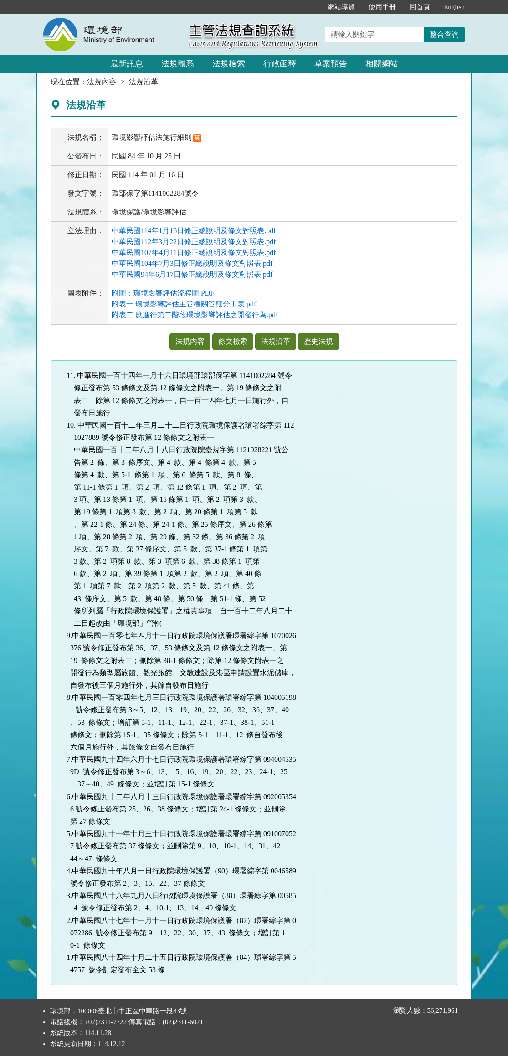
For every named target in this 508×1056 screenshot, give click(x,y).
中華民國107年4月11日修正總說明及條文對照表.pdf (194, 252)
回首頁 (420, 6)
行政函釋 (279, 63)
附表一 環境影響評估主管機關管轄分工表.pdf (184, 304)
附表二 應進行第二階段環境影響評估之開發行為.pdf (195, 315)
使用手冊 (382, 6)
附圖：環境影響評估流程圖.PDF (163, 293)
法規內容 (101, 82)
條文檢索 (232, 341)
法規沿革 (275, 341)
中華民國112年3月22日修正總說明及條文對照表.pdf (194, 241)
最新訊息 (126, 63)
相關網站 (381, 63)
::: (311, 6)
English (454, 6)
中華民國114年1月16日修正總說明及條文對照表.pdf (194, 231)
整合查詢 (444, 34)
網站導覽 (341, 6)
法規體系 (177, 63)
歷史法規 (318, 341)
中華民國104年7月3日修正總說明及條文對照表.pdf (192, 263)
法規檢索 (228, 63)
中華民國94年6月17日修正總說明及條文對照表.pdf (192, 274)
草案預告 (330, 63)
